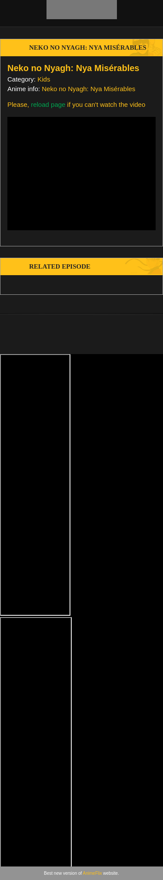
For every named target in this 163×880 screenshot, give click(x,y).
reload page (48, 104)
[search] (147, 13)
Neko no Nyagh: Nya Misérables (88, 88)
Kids (43, 79)
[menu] (12, 13)
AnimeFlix (92, 873)
